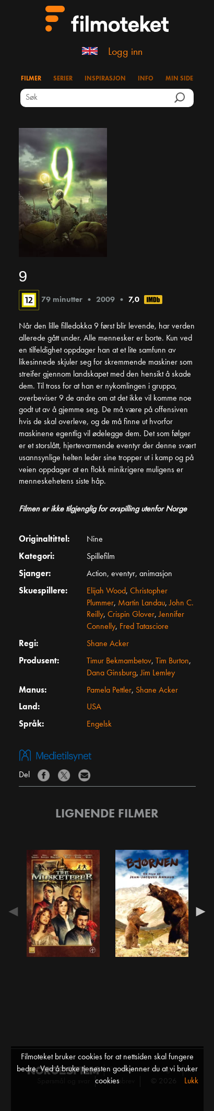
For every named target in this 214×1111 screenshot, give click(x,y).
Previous (16, 911)
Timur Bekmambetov (119, 661)
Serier (63, 79)
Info (145, 79)
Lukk (191, 1081)
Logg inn (125, 52)
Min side (179, 79)
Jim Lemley (157, 673)
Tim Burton (172, 661)
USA (94, 707)
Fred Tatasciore (144, 627)
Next (198, 911)
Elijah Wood (106, 591)
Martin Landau (141, 603)
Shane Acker (108, 644)
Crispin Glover (131, 615)
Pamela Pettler (109, 690)
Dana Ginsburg (111, 673)
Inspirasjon (105, 79)
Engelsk (99, 724)
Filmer (31, 79)
